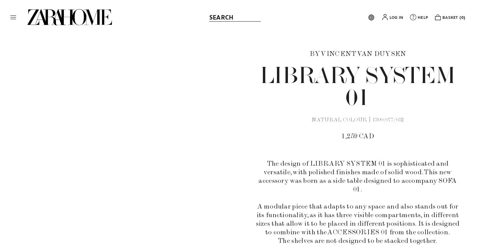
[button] (13, 17)
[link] (69, 17)
